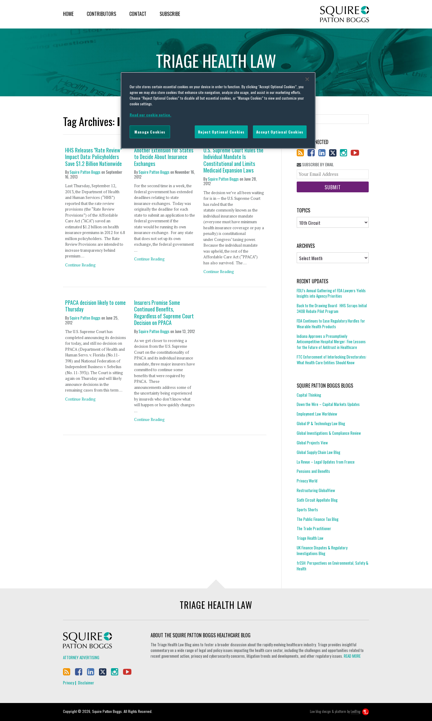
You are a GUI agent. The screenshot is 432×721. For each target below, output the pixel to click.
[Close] (307, 79)
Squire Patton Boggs (344, 14)
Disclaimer (86, 683)
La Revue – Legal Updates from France (326, 462)
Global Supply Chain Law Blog (318, 452)
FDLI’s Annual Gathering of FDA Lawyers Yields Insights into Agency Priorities (331, 293)
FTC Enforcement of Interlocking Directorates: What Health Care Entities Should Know (332, 359)
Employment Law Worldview (317, 414)
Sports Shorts (307, 509)
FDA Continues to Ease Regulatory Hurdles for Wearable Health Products (331, 323)
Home (68, 13)
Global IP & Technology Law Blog (321, 423)
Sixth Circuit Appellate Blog (317, 500)
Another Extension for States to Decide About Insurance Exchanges (163, 157)
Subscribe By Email (315, 164)
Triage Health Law (310, 538)
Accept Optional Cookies (279, 132)
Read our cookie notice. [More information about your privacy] (150, 115)
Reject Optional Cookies (221, 132)
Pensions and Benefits (313, 471)
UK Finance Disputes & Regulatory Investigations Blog (322, 550)
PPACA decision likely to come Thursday (95, 306)
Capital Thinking (309, 395)
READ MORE (352, 656)
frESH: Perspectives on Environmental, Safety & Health (332, 566)
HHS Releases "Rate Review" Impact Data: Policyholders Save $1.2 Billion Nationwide (93, 157)
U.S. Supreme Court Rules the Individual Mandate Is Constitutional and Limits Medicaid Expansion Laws (233, 160)
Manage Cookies (149, 132)
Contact (137, 13)
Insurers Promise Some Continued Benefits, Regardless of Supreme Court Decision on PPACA (164, 312)
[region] (218, 110)
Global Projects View (312, 443)
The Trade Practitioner (314, 528)
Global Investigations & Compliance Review (329, 433)
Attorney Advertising (81, 657)
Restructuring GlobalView (316, 490)
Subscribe (170, 13)
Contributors (101, 13)
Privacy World (307, 481)
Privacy (68, 683)
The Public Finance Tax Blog (317, 519)
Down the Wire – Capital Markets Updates (328, 404)
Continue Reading (80, 265)
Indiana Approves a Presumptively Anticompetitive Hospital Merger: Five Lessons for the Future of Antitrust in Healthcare (331, 341)
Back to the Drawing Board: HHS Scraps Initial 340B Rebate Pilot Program (332, 308)
